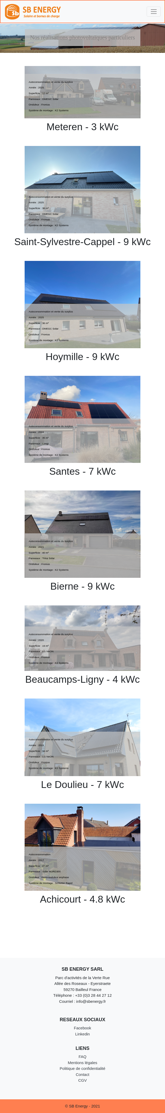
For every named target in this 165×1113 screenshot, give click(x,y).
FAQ (82, 1056)
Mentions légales (82, 1062)
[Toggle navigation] (154, 12)
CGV (82, 1080)
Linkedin (82, 1034)
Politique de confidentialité (82, 1068)
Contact (82, 1074)
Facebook (82, 1028)
